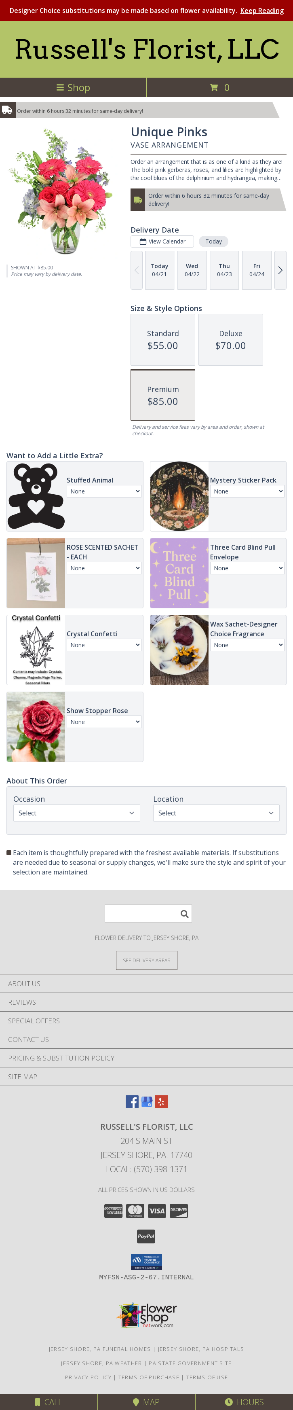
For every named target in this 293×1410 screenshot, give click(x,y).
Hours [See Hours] (244, 1402)
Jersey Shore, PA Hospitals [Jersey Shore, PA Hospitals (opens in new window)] (201, 1349)
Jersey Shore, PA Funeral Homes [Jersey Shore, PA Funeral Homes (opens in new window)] (100, 1349)
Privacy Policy (88, 1377)
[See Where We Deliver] (146, 960)
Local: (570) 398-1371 (147, 1169)
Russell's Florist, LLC (146, 49)
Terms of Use (207, 1377)
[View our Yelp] (161, 1105)
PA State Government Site (190, 1363)
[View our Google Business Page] (146, 1105)
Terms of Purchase (148, 1377)
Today (213, 241)
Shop (73, 87)
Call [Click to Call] (48, 1402)
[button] (146, 1262)
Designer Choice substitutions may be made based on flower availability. (147, 10)
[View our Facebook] (132, 1105)
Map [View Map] (146, 1402)
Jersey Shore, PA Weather (101, 1363)
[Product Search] (148, 913)
